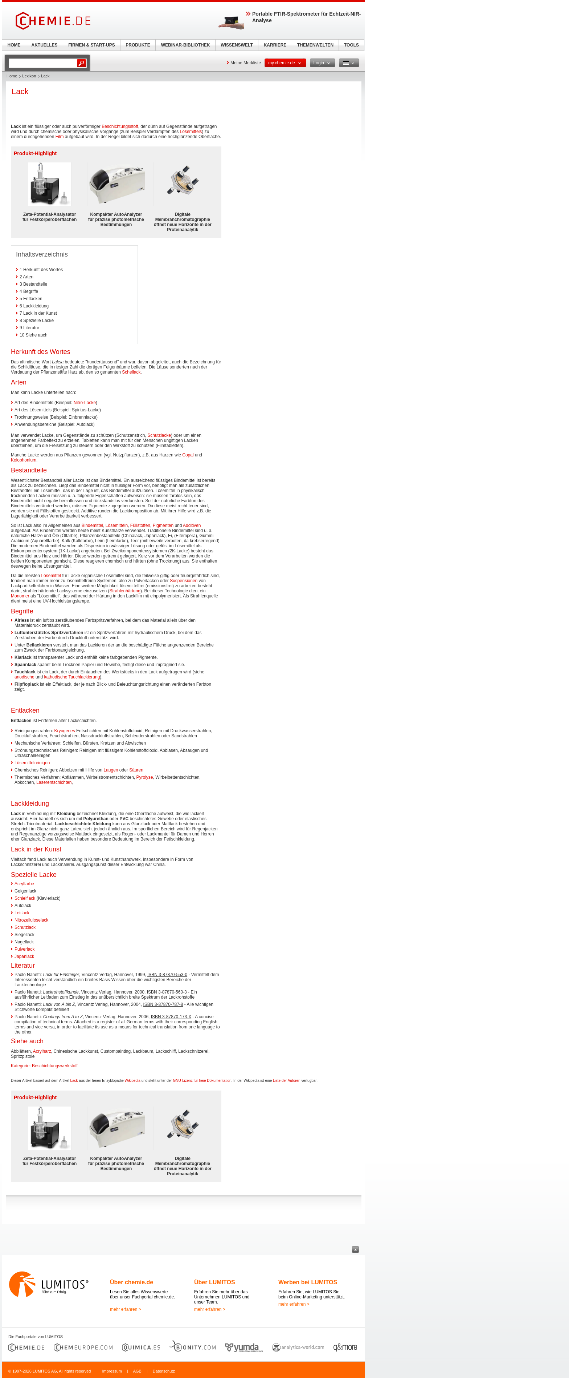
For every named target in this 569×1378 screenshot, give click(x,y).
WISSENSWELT (237, 45)
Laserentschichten (53, 782)
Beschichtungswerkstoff (55, 1065)
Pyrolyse (144, 777)
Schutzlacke (159, 435)
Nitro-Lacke (85, 402)
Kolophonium (23, 460)
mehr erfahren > (125, 1309)
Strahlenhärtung (124, 590)
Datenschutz (164, 1371)
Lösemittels (191, 131)
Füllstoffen (140, 525)
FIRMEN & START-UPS (91, 45)
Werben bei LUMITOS (307, 1282)
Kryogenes (64, 730)
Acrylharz (42, 1051)
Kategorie (20, 1065)
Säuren (136, 770)
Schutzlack (25, 927)
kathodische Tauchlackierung (72, 677)
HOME (14, 45)
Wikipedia (132, 1081)
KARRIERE (275, 45)
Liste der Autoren (286, 1081)
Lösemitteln (117, 525)
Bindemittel (92, 525)
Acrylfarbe (24, 883)
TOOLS (351, 45)
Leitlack (22, 912)
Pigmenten (163, 525)
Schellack (131, 372)
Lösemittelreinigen (32, 762)
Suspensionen (183, 580)
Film (60, 136)
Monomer (20, 596)
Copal (187, 455)
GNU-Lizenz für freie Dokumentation (202, 1081)
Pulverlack (24, 949)
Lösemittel (51, 575)
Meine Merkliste (245, 62)
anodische (24, 677)
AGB (137, 1371)
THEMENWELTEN (315, 45)
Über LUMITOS (214, 1282)
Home (12, 76)
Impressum (112, 1371)
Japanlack (24, 956)
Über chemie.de (131, 1282)
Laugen (110, 770)
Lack (74, 1081)
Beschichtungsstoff (120, 126)
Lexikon (29, 76)
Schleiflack (25, 898)
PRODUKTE (138, 45)
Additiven (192, 525)
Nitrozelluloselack (31, 920)
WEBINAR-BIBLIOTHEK (185, 45)
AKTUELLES (45, 45)
